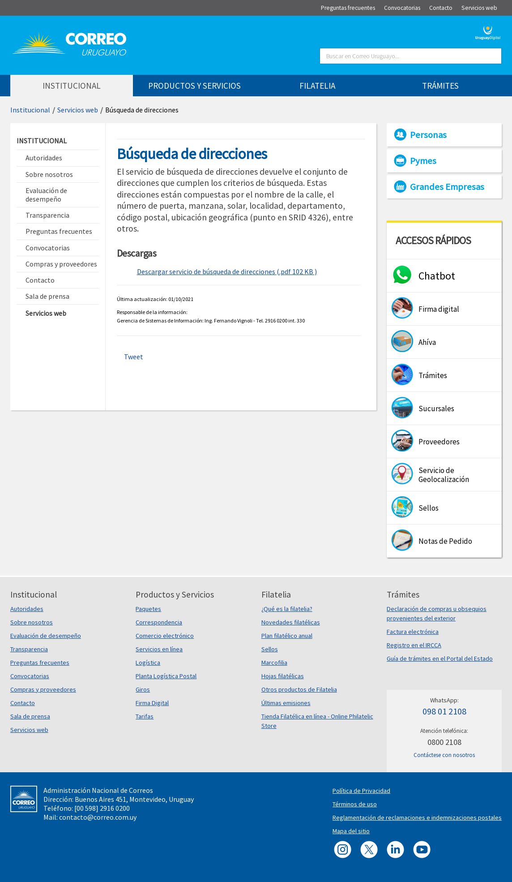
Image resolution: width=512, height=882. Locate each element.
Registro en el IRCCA (414, 645)
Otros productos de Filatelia (299, 689)
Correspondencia (159, 622)
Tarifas (145, 716)
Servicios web (77, 109)
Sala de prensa (30, 716)
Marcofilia (274, 662)
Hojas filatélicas (282, 676)
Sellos (269, 649)
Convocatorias (29, 676)
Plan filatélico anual (286, 636)
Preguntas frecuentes (39, 662)
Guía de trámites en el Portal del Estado (440, 658)
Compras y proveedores (43, 689)
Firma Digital (152, 703)
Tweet (133, 356)
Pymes (423, 161)
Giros (143, 689)
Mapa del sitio (351, 831)
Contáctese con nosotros (444, 755)
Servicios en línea (159, 649)
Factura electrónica (413, 632)
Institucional (30, 109)
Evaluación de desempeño (45, 636)
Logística (148, 662)
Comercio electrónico (165, 636)
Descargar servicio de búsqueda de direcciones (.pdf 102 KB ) (227, 271)
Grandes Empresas (447, 187)
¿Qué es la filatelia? (286, 609)
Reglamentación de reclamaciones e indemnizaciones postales (417, 817)
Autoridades (26, 609)
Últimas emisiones (286, 703)
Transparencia (29, 649)
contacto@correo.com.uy (98, 817)
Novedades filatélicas (290, 622)
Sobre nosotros (31, 622)
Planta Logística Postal (166, 676)
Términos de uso (355, 804)
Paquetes (148, 609)
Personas (428, 135)
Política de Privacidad (361, 791)
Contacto (22, 703)
